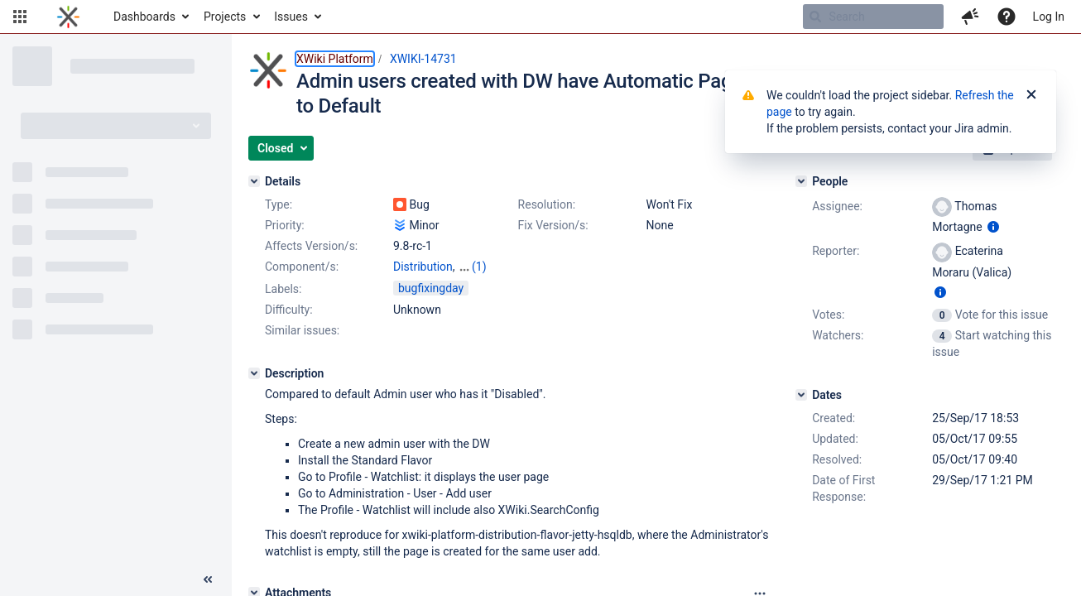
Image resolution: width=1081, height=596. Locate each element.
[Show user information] (993, 226)
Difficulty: (289, 309)
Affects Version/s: (311, 245)
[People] (801, 181)
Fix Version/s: (553, 225)
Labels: (283, 289)
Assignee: (837, 206)
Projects (225, 16)
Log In (1048, 16)
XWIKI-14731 (423, 58)
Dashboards (144, 16)
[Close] (1031, 95)
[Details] (254, 181)
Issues (291, 16)
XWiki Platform (334, 58)
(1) (479, 266)
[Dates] (801, 395)
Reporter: (835, 250)
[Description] (254, 373)
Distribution (423, 266)
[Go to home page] (68, 16)
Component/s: (302, 266)
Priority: (285, 225)
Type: (278, 204)
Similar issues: (302, 330)
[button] (19, 16)
